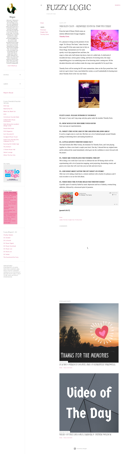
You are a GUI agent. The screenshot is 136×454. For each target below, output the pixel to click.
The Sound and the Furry (10, 257)
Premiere (43, 30)
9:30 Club (6, 106)
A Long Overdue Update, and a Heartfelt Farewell (87, 364)
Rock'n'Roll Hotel (8, 128)
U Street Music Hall (9, 149)
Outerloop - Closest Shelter (10, 201)
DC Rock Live (7, 251)
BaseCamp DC (7, 108)
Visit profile (12, 66)
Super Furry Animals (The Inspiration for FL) (11, 140)
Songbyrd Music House (10, 137)
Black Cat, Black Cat (9, 111)
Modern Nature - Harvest (10, 220)
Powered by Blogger (80, 449)
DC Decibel (6, 238)
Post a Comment (68, 367)
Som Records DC (8, 134)
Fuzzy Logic (69, 7)
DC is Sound (7, 240)
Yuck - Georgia (8, 218)
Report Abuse (8, 93)
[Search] (117, 5)
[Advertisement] (89, 284)
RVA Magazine (7, 131)
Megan (12, 16)
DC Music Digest (8, 243)
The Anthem (7, 147)
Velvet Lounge (7, 152)
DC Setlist (6, 254)
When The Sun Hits (9, 155)
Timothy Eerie (44, 34)
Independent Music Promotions (9, 120)
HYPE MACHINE (10, 192)
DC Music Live (7, 249)
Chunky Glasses (8, 235)
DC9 (4, 114)
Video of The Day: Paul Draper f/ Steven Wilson (85, 434)
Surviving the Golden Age (11, 144)
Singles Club (44, 32)
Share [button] (42, 23)
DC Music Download (9, 246)
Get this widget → (7, 222)
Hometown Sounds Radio (11, 117)
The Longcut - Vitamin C (10, 217)
